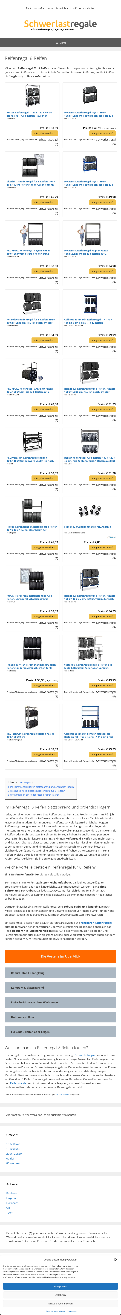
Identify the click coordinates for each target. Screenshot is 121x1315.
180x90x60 (13, 1149)
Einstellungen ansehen (60, 1303)
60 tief (10, 1158)
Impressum (72, 1311)
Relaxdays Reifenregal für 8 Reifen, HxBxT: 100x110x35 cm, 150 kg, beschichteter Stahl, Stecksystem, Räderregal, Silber (89, 390)
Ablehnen (60, 1294)
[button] (116, 1259)
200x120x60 (14, 1153)
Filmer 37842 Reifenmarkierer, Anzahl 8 (88, 526)
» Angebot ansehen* (44, 133)
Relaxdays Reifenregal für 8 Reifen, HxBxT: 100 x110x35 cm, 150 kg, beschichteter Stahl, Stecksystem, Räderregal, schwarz (32, 321)
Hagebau (11, 1198)
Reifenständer (19, 1083)
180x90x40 (13, 1144)
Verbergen (25, 782)
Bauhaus (11, 1193)
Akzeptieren (60, 1286)
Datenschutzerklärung (55, 1311)
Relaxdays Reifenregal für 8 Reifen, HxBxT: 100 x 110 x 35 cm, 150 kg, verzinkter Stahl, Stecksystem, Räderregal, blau (89, 597)
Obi (8, 1207)
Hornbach (12, 1203)
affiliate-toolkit (62, 1094)
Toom (9, 1212)
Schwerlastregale (86, 1055)
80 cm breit (13, 1163)
